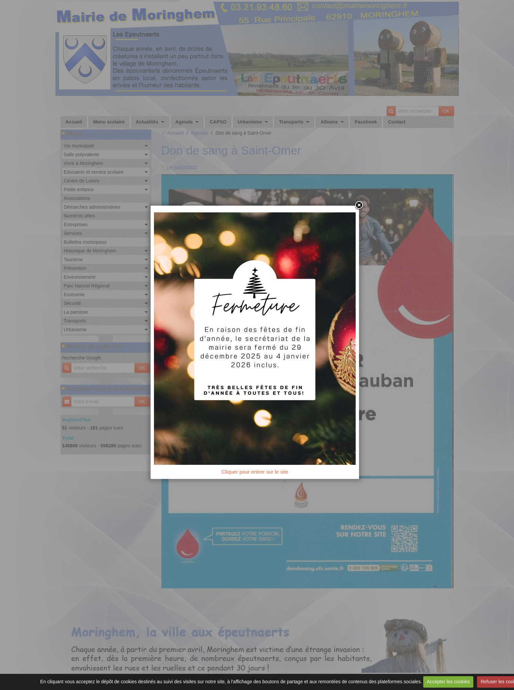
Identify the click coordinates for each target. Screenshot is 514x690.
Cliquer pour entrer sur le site (257, 474)
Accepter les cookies (448, 681)
